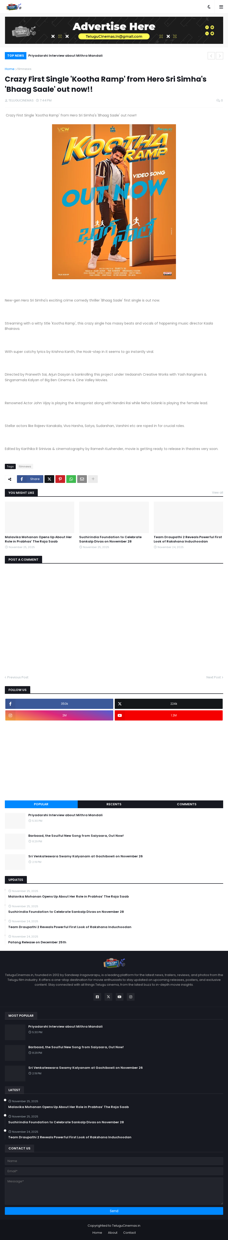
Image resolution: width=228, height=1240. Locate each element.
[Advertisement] (114, 760)
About (112, 1232)
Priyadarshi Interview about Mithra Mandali (65, 55)
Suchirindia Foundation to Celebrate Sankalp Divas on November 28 (110, 539)
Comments (187, 804)
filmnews (24, 69)
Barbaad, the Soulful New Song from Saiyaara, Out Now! (76, 836)
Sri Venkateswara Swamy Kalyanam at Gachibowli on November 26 (85, 856)
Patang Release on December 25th (37, 942)
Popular (41, 804)
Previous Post (17, 677)
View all (217, 492)
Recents (114, 804)
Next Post (213, 677)
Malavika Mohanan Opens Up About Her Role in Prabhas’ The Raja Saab (38, 539)
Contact (129, 1232)
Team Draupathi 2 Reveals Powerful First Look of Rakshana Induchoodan (188, 539)
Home (10, 69)
